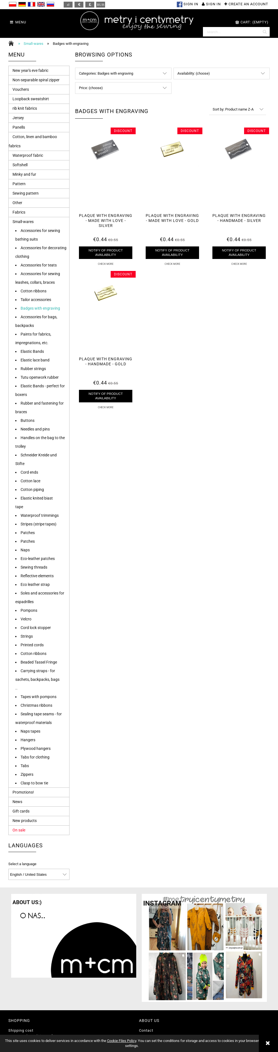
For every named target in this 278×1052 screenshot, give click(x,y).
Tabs (25, 766)
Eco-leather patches (38, 558)
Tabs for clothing (35, 757)
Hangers (28, 740)
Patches (28, 532)
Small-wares (23, 221)
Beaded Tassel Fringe (39, 662)
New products (25, 820)
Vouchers (21, 89)
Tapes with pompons (38, 696)
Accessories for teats (39, 265)
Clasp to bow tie (34, 783)
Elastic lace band (35, 360)
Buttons (27, 420)
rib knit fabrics (25, 108)
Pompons (29, 610)
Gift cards (21, 811)
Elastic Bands (32, 351)
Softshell (20, 165)
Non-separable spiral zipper (36, 80)
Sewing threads (34, 567)
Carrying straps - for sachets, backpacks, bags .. (37, 679)
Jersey (18, 118)
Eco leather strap (35, 584)
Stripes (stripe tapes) (38, 524)
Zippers (27, 774)
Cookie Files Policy (121, 1041)
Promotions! (23, 792)
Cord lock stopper (36, 627)
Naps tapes (30, 731)
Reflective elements (37, 576)
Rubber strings (33, 368)
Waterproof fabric (28, 155)
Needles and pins (35, 429)
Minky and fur (24, 174)
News (17, 801)
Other (17, 202)
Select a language (22, 864)
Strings (27, 636)
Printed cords (32, 645)
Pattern (19, 184)
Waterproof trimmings (40, 515)
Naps (25, 550)
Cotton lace (30, 481)
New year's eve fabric (30, 70)
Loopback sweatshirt (31, 99)
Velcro (26, 619)
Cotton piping (32, 489)
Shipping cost (20, 1030)
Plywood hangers (36, 748)
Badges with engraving (40, 308)
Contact (146, 1030)
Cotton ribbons (33, 291)
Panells (19, 127)
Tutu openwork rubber (40, 377)
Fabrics (19, 212)
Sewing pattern (26, 193)
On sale (19, 830)
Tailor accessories (36, 299)
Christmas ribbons (36, 705)
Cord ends (29, 472)
